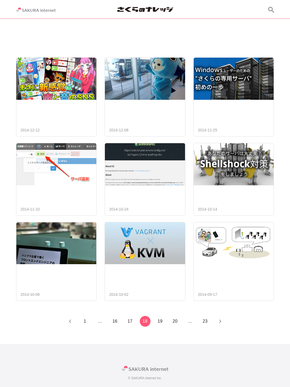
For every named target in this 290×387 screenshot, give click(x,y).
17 (130, 321)
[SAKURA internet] (36, 10)
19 (160, 321)
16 (115, 321)
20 (175, 321)
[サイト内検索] (271, 9)
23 (205, 321)
